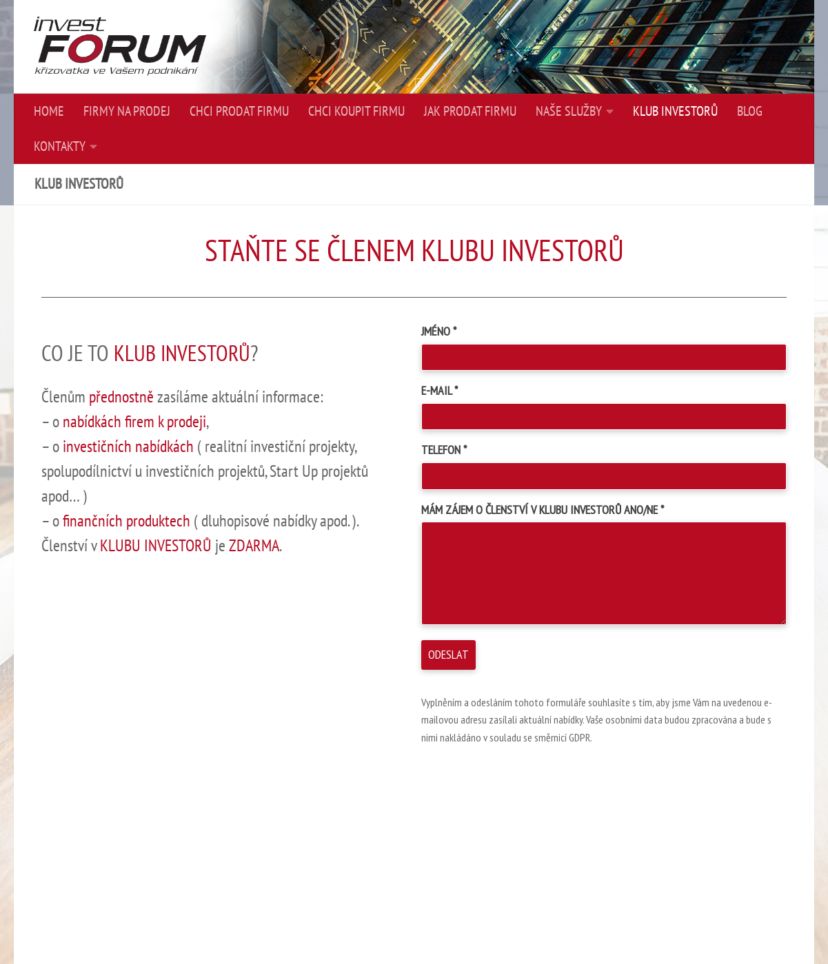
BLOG (750, 111)
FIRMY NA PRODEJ (126, 111)
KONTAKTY (59, 147)
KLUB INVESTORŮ (675, 111)
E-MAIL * (439, 390)
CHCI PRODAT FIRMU (239, 111)
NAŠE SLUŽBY (569, 111)
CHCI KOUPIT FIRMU (356, 111)
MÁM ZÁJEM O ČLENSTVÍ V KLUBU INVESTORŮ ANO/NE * (542, 509)
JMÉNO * (438, 331)
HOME (49, 111)
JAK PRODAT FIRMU (470, 111)
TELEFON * (444, 450)
